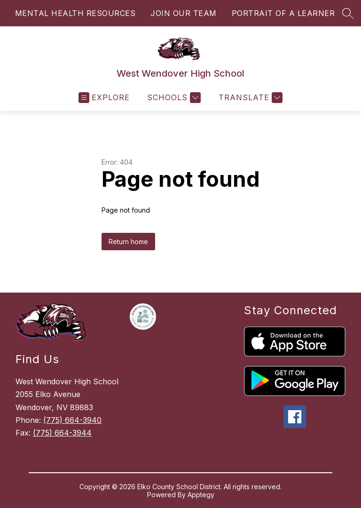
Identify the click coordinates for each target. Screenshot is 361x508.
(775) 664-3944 (62, 432)
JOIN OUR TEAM (183, 13)
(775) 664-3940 (72, 420)
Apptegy (201, 495)
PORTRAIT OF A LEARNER (283, 13)
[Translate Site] (249, 97)
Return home (128, 242)
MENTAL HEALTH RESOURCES (75, 13)
